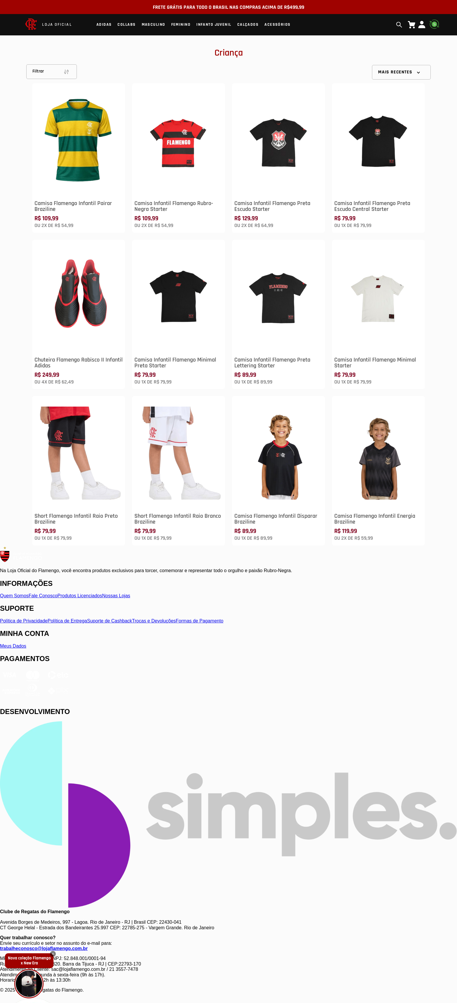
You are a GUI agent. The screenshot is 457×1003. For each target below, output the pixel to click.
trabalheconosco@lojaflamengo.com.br (44, 948)
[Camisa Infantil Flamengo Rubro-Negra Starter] (178, 158)
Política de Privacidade (24, 620)
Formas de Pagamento (200, 620)
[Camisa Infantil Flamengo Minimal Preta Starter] (178, 314)
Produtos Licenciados (80, 595)
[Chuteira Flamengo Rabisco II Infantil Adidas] (78, 314)
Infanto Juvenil (213, 24)
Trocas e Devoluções (154, 620)
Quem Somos (14, 595)
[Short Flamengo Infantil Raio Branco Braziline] (178, 471)
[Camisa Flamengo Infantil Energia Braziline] (378, 471)
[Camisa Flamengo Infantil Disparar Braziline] (278, 471)
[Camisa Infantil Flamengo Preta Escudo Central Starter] (378, 158)
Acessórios (277, 24)
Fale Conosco (43, 595)
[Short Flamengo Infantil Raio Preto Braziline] (78, 471)
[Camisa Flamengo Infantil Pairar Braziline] (78, 158)
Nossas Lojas (116, 595)
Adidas (104, 24)
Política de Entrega (67, 620)
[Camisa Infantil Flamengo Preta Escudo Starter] (278, 158)
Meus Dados (13, 646)
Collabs (126, 24)
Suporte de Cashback (109, 620)
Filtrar (51, 72)
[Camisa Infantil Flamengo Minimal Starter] (378, 314)
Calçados (248, 24)
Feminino (181, 24)
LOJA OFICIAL (57, 24)
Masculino (153, 24)
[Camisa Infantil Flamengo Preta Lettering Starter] (278, 314)
